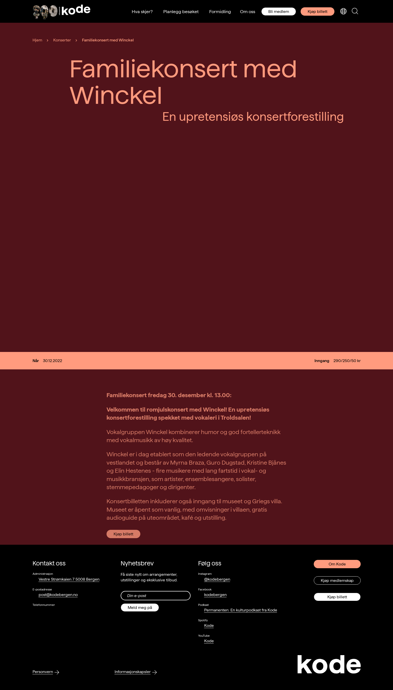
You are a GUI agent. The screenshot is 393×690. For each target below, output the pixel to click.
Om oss (247, 11)
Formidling (220, 11)
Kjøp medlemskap (337, 580)
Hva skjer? (142, 11)
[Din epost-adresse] (156, 595)
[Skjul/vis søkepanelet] (355, 11)
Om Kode (337, 564)
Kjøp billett (317, 11)
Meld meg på (140, 607)
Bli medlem (278, 11)
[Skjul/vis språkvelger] (343, 11)
